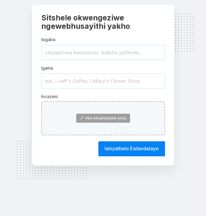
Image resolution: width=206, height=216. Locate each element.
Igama (47, 67)
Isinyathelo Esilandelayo (132, 149)
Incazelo (49, 96)
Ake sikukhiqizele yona (103, 118)
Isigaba (48, 39)
